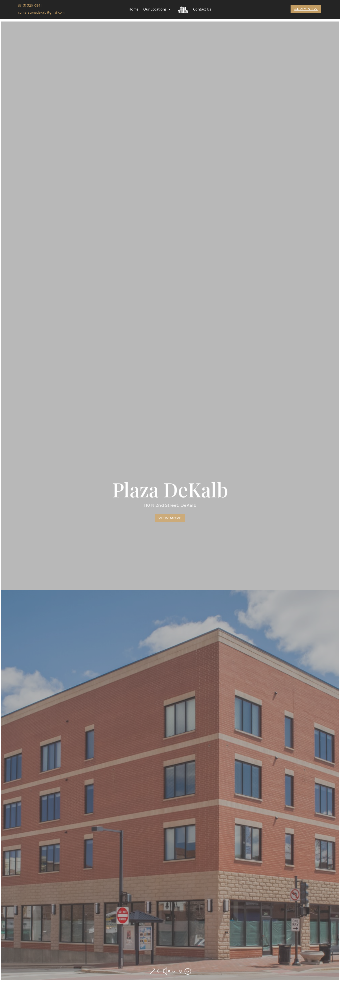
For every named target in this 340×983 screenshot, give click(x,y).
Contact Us (202, 9)
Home (133, 9)
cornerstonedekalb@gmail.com (41, 12)
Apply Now (306, 9)
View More (170, 518)
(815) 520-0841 (30, 5)
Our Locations (155, 9)
